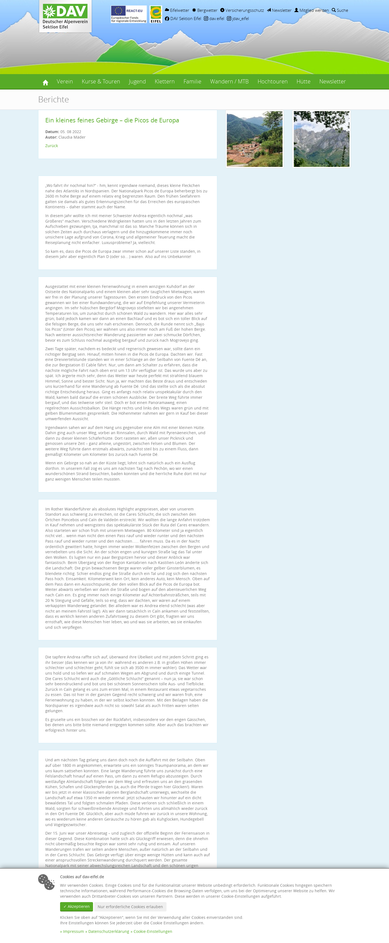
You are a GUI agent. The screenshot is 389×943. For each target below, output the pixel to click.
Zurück (51, 145)
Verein (65, 81)
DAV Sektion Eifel (183, 18)
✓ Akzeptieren (76, 906)
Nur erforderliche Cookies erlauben (130, 906)
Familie (192, 81)
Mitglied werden (311, 10)
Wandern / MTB (229, 81)
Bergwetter (205, 10)
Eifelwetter (177, 10)
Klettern (165, 81)
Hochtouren (273, 81)
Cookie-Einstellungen (153, 931)
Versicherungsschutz (242, 10)
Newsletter (279, 10)
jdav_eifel (238, 18)
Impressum (73, 931)
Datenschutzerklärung (108, 931)
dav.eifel (214, 18)
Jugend (137, 81)
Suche (340, 10)
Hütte (304, 81)
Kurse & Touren (101, 81)
